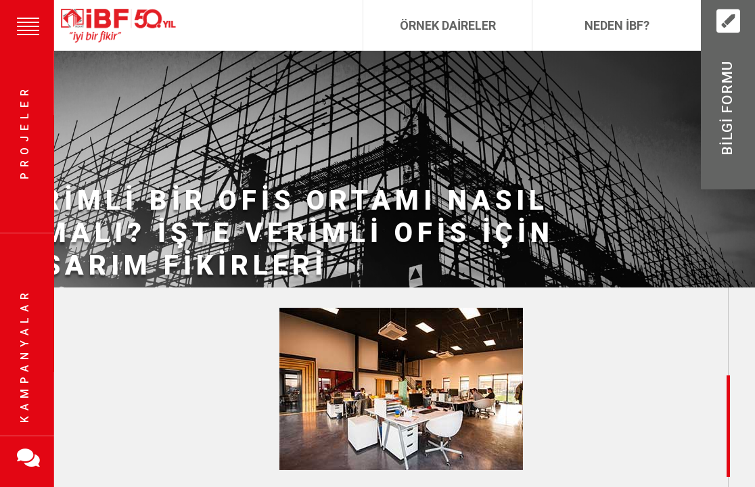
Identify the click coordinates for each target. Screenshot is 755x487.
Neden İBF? (617, 25)
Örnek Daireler (448, 25)
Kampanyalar (24, 355)
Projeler (24, 132)
